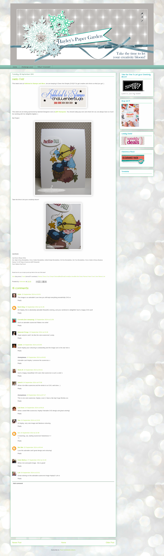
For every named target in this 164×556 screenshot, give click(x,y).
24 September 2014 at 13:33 (30, 420)
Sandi (23, 276)
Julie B (20, 382)
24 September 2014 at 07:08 (32, 382)
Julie (97, 276)
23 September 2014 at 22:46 (38, 332)
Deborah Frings (23, 332)
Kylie (13, 276)
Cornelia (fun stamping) (26, 319)
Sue (48, 276)
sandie (20, 345)
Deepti (52, 276)
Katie (89, 276)
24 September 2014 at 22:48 (29, 433)
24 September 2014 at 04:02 (36, 357)
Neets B (20, 370)
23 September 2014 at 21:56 (44, 319)
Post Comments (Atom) (67, 550)
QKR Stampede (60, 112)
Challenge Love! (27, 67)
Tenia (63, 276)
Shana (44, 276)
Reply (19, 300)
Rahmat (85, 276)
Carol (93, 276)
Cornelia (67, 276)
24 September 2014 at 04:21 (33, 370)
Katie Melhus (22, 460)
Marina (100, 276)
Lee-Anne (71, 276)
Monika (40, 276)
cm (19, 433)
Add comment (18, 483)
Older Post (110, 543)
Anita (81, 276)
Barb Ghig (21, 307)
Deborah (56, 276)
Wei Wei (77, 276)
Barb (60, 276)
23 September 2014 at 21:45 (35, 307)
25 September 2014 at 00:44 (33, 447)
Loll (104, 276)
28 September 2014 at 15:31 (30, 472)
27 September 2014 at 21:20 (36, 460)
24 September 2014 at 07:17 (36, 395)
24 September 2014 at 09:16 (34, 408)
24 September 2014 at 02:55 (32, 345)
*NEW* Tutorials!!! (43, 67)
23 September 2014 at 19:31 (31, 294)
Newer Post (16, 543)
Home (15, 67)
